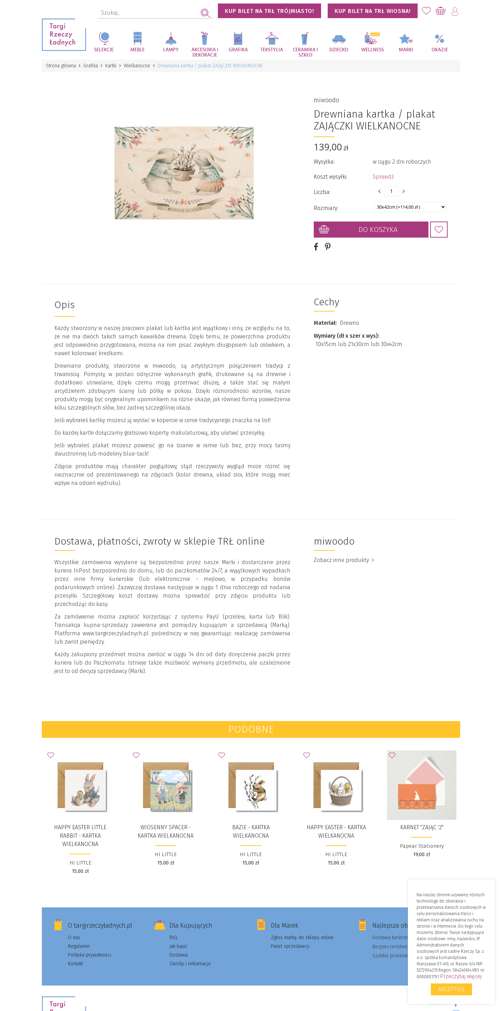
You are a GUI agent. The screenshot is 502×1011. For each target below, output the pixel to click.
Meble (137, 49)
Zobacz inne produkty (344, 560)
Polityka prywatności (89, 955)
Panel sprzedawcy (290, 946)
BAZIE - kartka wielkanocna (251, 831)
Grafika (238, 49)
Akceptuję (451, 989)
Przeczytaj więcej (460, 976)
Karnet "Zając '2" (421, 827)
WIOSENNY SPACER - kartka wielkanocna (165, 831)
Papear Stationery (422, 846)
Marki (406, 49)
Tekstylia (271, 49)
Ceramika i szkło (305, 52)
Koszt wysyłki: (330, 176)
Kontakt (75, 964)
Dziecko (338, 49)
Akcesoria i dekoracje (204, 52)
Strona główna (61, 66)
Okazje (440, 49)
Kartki (110, 66)
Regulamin (79, 946)
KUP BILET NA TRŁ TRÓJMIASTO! (269, 11)
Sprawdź (383, 176)
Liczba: (322, 192)
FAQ (173, 938)
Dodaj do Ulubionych (439, 230)
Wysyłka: (324, 161)
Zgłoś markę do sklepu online (302, 938)
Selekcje (104, 49)
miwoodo (326, 100)
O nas (74, 938)
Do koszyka (378, 229)
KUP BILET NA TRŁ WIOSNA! (373, 11)
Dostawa (178, 955)
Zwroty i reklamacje (190, 964)
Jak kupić (178, 946)
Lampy (171, 49)
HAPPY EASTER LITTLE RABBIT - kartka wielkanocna (80, 835)
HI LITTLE (80, 863)
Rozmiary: (326, 208)
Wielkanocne (137, 66)
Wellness (372, 49)
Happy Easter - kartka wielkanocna (336, 831)
